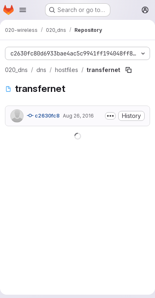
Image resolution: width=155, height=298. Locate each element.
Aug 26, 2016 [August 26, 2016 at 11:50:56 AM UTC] (78, 116)
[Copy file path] (128, 70)
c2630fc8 (43, 115)
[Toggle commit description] (110, 116)
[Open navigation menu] (22, 10)
